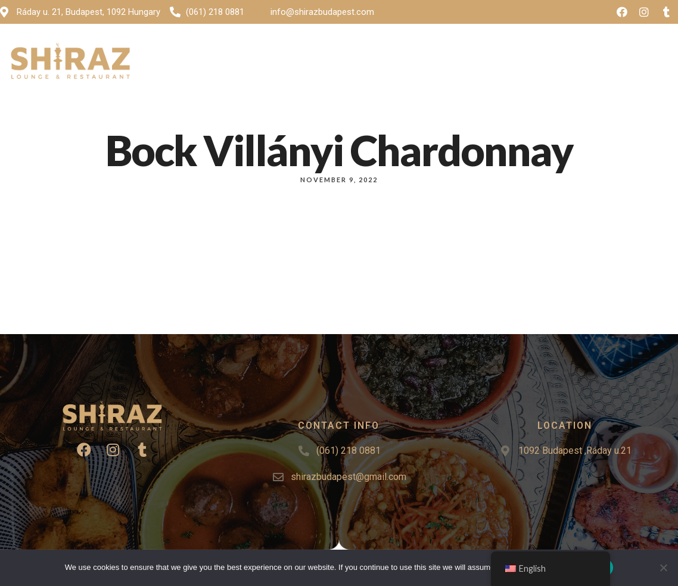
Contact (477, 63)
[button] (636, 63)
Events (419, 63)
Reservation (545, 63)
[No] (663, 567)
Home (251, 63)
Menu (301, 63)
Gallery (364, 63)
